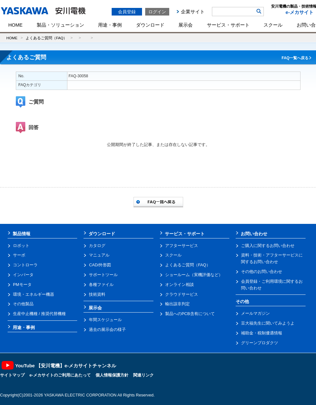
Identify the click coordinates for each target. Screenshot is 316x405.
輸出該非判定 (177, 303)
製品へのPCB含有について (190, 313)
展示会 (185, 25)
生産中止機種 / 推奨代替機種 (39, 313)
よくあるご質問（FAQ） (46, 38)
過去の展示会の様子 (107, 329)
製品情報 (21, 233)
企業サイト (193, 11)
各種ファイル (101, 284)
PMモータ (22, 284)
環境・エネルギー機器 (33, 294)
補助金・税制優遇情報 (261, 333)
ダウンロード (150, 25)
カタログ (97, 245)
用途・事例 (110, 25)
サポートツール (103, 274)
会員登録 (127, 11)
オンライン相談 (179, 284)
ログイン (157, 11)
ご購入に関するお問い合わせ (267, 245)
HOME (15, 25)
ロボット (21, 245)
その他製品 (23, 303)
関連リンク (143, 375)
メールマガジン (255, 313)
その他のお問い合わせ (261, 271)
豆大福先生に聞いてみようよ (267, 323)
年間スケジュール (105, 319)
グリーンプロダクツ (259, 342)
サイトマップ (12, 375)
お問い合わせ (254, 233)
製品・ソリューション (60, 25)
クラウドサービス (181, 294)
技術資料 (97, 294)
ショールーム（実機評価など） (194, 274)
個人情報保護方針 (112, 375)
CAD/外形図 (100, 265)
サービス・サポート (228, 25)
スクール (272, 25)
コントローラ (25, 265)
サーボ (19, 255)
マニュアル (99, 255)
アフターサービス (181, 245)
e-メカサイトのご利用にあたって (60, 375)
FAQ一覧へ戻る (295, 58)
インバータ (23, 274)
